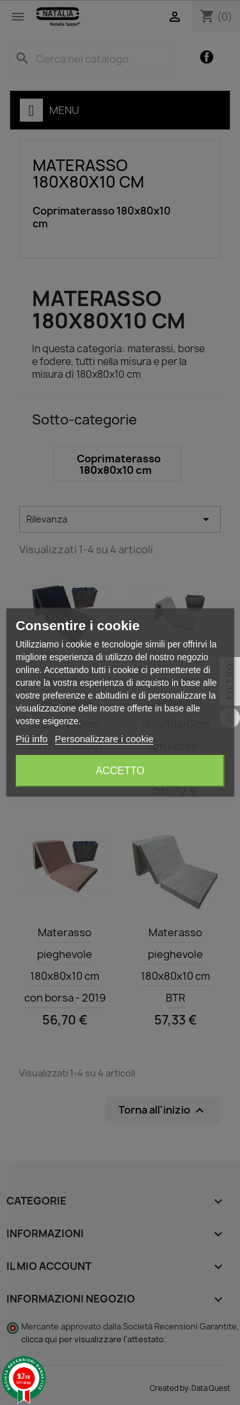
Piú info (31, 738)
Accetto (119, 770)
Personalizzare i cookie (104, 738)
